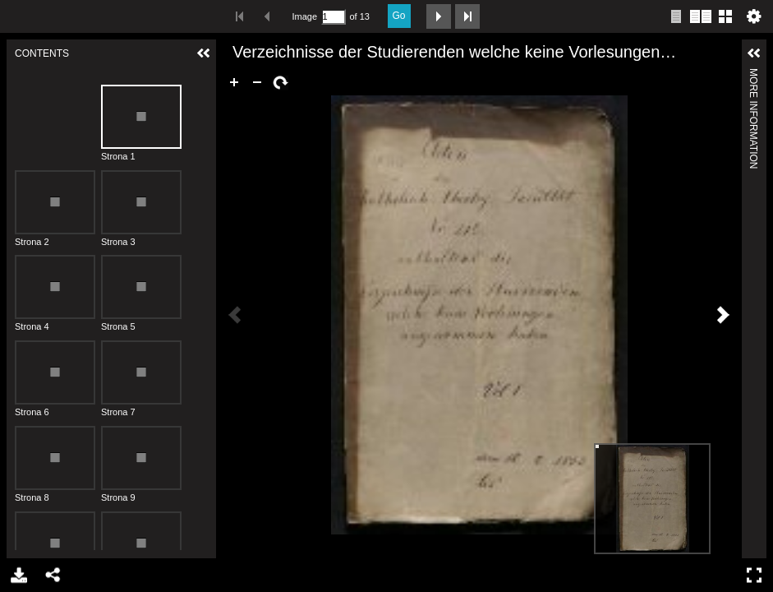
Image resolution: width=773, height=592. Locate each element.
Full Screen (756, 575)
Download (18, 575)
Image (304, 16)
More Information (753, 75)
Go (399, 15)
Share (52, 575)
